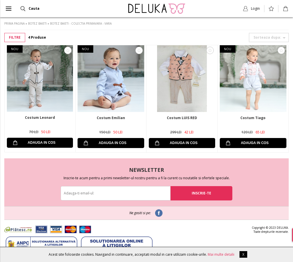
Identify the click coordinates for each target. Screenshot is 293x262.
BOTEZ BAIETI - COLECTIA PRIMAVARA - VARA (81, 23)
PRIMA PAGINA (14, 23)
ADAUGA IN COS (42, 143)
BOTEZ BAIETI (37, 23)
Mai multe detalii (221, 254)
